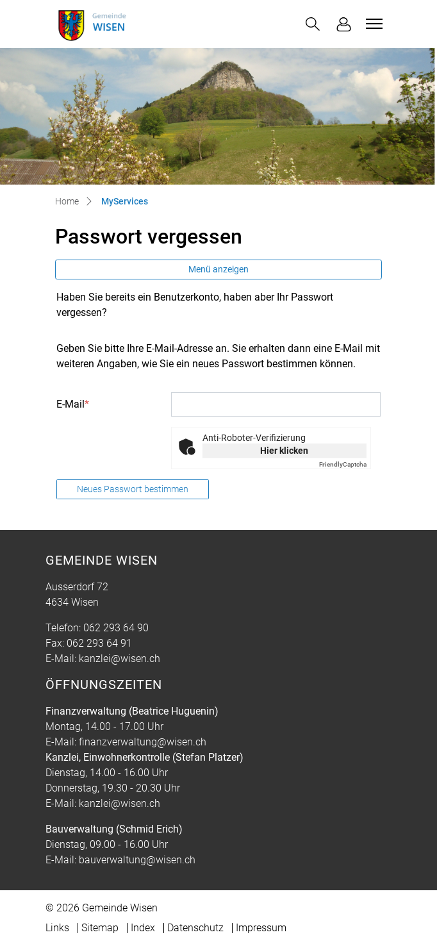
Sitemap (100, 928)
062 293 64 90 (116, 628)
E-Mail (72, 404)
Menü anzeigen (218, 269)
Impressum (261, 928)
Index (143, 928)
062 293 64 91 (99, 643)
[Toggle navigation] (372, 23)
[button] (312, 24)
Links (57, 928)
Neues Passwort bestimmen (132, 489)
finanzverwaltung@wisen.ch (142, 742)
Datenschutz (195, 928)
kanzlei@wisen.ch (119, 658)
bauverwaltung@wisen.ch (137, 860)
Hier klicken (284, 450)
